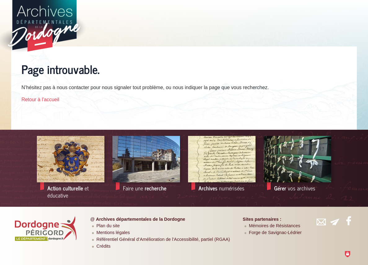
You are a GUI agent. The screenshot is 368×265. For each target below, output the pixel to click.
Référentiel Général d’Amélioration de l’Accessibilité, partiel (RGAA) (163, 239)
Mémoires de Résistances (274, 225)
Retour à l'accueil (40, 99)
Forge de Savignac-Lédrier (275, 232)
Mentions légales (113, 232)
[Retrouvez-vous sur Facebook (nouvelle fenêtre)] (348, 220)
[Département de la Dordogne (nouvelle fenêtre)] (46, 228)
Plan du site (108, 225)
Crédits (103, 246)
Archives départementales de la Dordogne (140, 219)
